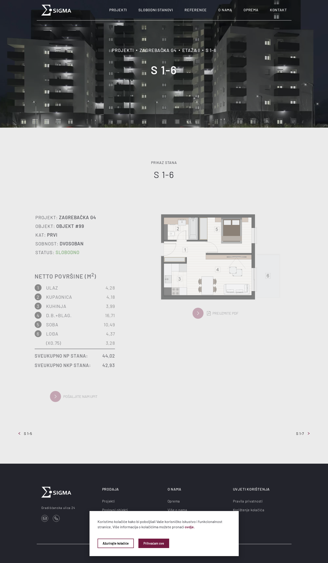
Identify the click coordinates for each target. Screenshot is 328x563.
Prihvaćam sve (153, 543)
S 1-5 (25, 433)
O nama (225, 10)
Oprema (251, 10)
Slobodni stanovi (155, 10)
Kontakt (278, 10)
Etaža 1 (191, 50)
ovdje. (190, 527)
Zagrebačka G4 (158, 50)
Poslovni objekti (115, 510)
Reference (196, 10)
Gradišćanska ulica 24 (58, 508)
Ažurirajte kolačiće (116, 543)
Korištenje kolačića (248, 510)
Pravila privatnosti (248, 501)
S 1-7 (303, 433)
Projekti (118, 10)
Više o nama (177, 510)
